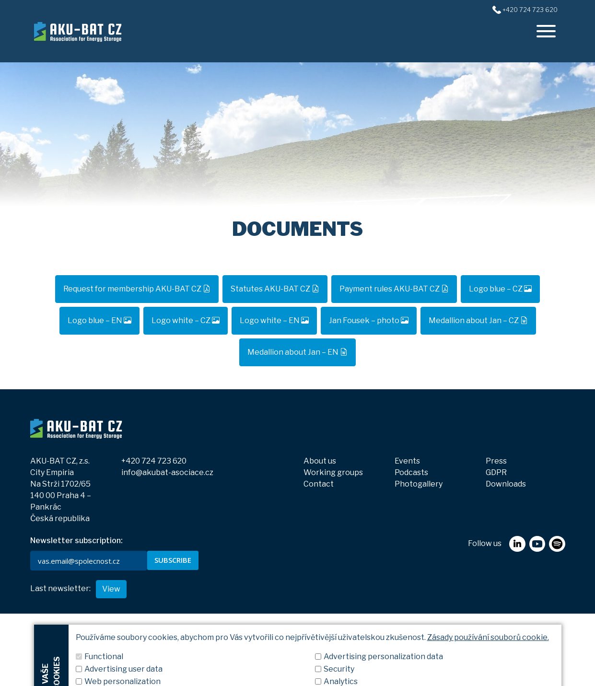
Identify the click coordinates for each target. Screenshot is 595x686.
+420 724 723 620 (154, 460)
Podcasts (411, 472)
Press (496, 460)
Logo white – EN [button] (274, 320)
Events (407, 460)
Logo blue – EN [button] (99, 320)
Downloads (506, 483)
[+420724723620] (496, 9)
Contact (318, 483)
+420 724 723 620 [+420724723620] (530, 9)
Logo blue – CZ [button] (500, 288)
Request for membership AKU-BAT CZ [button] (136, 288)
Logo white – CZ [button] (186, 320)
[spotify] (557, 603)
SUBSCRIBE (172, 560)
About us (319, 460)
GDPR (496, 472)
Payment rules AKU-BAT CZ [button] (394, 288)
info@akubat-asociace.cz (167, 472)
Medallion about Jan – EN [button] (297, 352)
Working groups (333, 472)
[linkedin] (517, 603)
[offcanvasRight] (546, 31)
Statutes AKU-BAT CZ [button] (275, 288)
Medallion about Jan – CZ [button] (478, 320)
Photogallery (419, 483)
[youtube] (537, 603)
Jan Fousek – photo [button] (368, 320)
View (111, 661)
